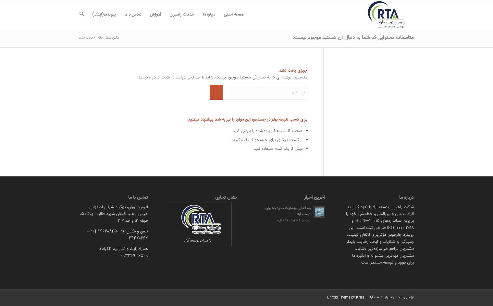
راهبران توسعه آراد (381, 297)
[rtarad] (382, 14)
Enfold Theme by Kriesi (346, 297)
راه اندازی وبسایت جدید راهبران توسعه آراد (288, 211)
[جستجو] (81, 14)
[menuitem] (234, 14)
